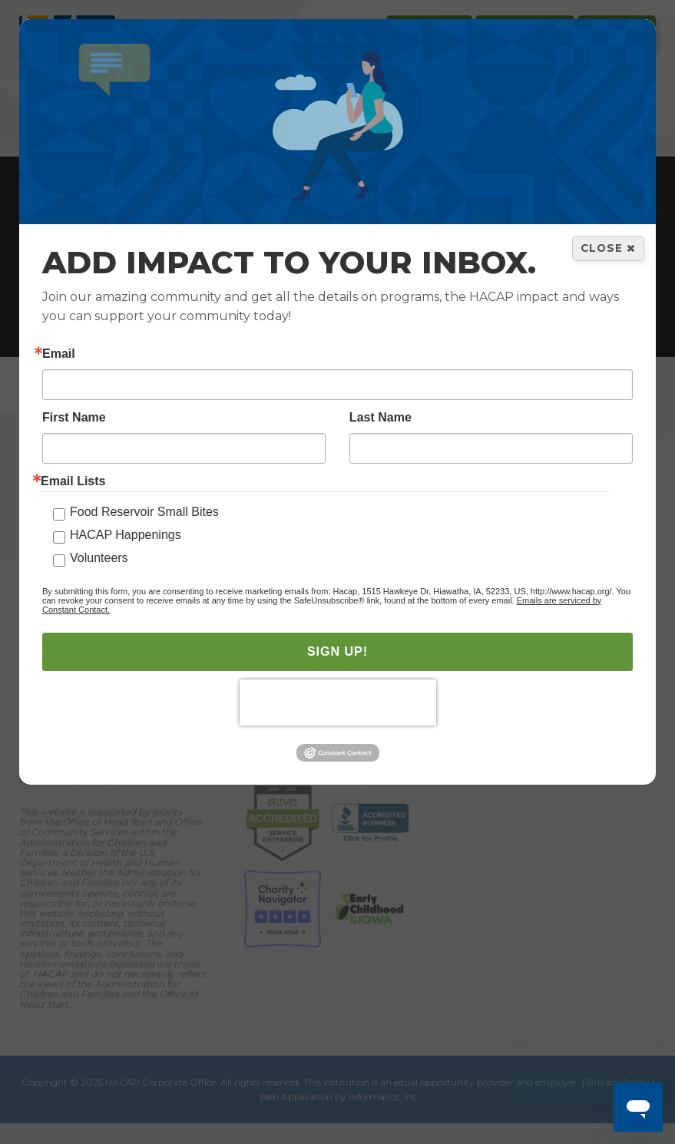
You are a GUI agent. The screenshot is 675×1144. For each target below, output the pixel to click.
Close (608, 249)
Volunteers (99, 558)
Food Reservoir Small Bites (144, 512)
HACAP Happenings (125, 535)
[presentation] (338, 703)
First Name (74, 418)
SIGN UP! (337, 652)
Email (58, 355)
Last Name (380, 418)
